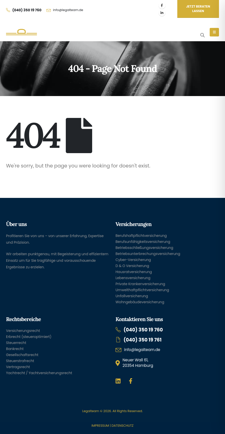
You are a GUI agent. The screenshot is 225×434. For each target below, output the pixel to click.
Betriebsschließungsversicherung (144, 247)
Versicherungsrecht (23, 330)
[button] (202, 35)
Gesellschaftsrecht (22, 354)
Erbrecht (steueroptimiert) (28, 336)
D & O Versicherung (132, 265)
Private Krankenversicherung (140, 283)
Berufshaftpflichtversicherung (141, 235)
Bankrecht (15, 348)
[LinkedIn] (161, 12)
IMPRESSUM (100, 425)
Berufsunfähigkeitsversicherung (143, 241)
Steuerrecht (16, 342)
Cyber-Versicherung (133, 259)
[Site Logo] (21, 32)
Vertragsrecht (18, 366)
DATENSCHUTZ (122, 425)
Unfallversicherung (132, 295)
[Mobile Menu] (214, 32)
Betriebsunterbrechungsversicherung (148, 253)
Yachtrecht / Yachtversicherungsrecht (39, 372)
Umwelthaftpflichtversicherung (142, 289)
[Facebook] (161, 5)
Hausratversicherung (134, 271)
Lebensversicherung (133, 277)
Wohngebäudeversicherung (140, 302)
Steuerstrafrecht (20, 360)
